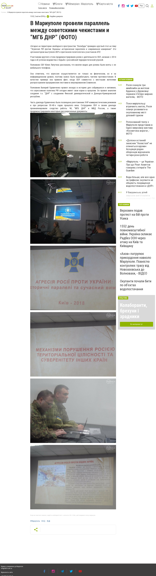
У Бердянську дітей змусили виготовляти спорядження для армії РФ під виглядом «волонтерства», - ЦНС (140, 198)
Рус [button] (141, 6)
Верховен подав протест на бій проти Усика (134, 214)
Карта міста (104, 4)
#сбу (43, 521)
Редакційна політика (56, 8)
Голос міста (42, 8)
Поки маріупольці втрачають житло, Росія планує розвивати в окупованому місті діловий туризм (139, 109)
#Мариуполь (35, 521)
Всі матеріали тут (136, 324)
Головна (3, 12)
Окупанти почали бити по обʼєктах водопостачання (135, 285)
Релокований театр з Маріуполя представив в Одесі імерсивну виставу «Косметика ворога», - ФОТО (139, 127)
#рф (48, 521)
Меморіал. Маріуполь (79, 4)
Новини (44, 4)
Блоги (57, 4)
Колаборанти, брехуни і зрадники (133, 310)
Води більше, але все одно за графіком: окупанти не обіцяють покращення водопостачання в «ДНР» (140, 181)
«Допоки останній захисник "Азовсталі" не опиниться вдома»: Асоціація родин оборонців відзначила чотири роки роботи (139, 148)
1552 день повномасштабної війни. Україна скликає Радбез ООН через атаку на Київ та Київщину (136, 236)
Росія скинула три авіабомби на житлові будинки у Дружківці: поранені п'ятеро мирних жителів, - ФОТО (139, 91)
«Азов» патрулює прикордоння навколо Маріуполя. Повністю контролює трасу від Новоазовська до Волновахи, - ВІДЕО (135, 263)
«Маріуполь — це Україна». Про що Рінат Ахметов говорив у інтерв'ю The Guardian (140, 166)
